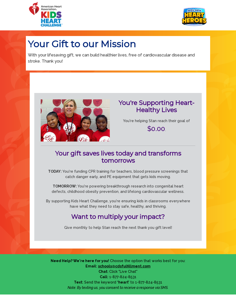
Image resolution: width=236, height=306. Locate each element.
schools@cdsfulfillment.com (124, 266)
